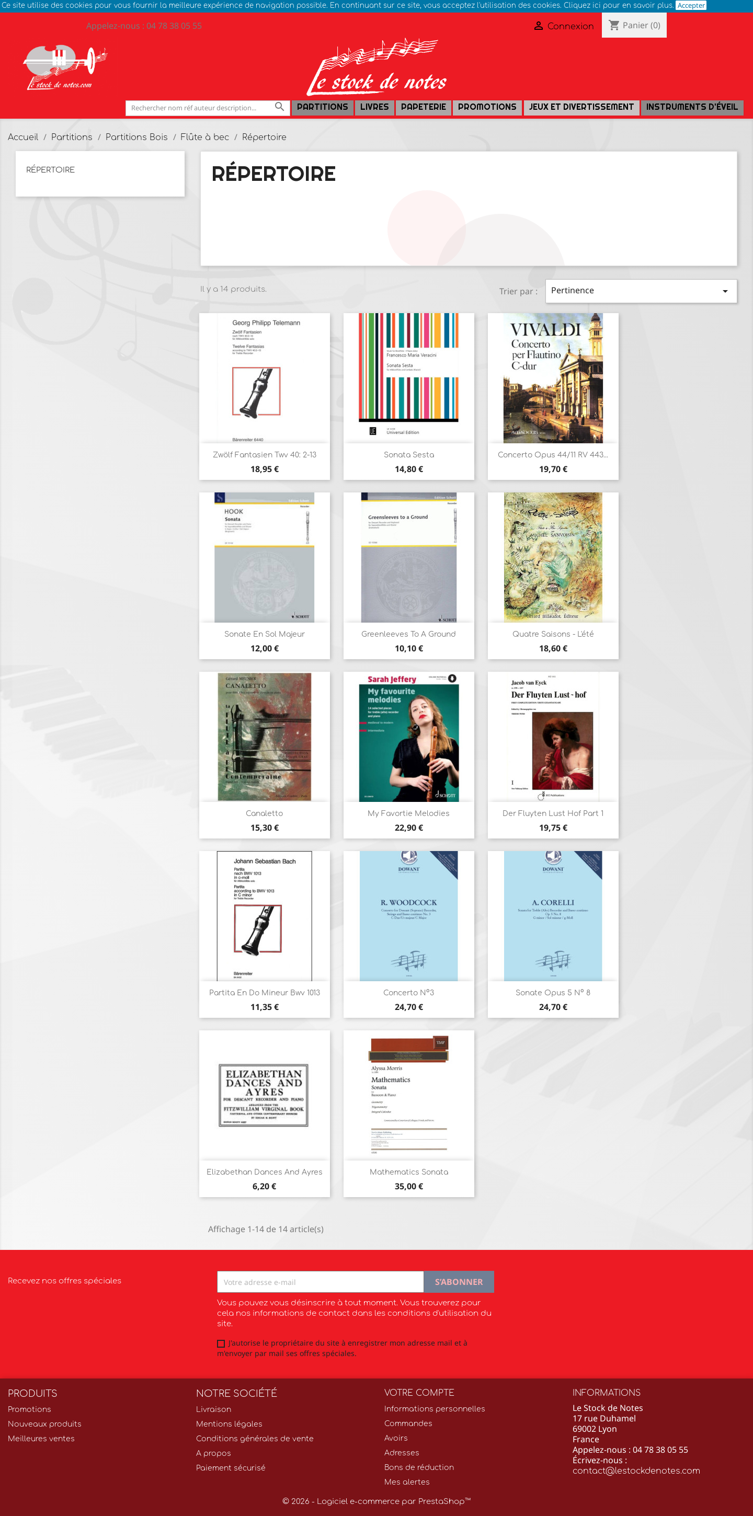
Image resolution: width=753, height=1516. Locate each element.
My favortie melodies (409, 814)
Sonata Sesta (409, 455)
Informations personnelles (434, 1409)
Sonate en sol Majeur (264, 634)
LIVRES (374, 106)
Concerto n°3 (408, 993)
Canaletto (264, 814)
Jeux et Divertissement (581, 106)
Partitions (322, 106)
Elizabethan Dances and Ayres (265, 1172)
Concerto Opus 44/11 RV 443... (553, 455)
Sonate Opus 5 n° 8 (553, 993)
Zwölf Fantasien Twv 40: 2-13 (264, 455)
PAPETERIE (423, 106)
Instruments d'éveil (692, 106)
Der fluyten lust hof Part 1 (553, 814)
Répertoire (50, 170)
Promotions (487, 106)
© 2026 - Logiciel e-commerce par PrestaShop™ (376, 1501)
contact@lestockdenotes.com (636, 1471)
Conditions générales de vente (255, 1439)
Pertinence (641, 290)
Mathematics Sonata (409, 1172)
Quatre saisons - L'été (553, 634)
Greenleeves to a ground (408, 634)
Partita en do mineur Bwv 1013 (264, 993)
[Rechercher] (208, 108)
